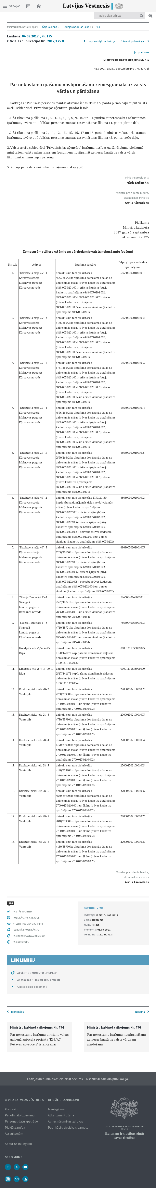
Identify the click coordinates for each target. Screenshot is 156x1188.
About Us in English (18, 1144)
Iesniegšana (56, 1109)
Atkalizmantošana (61, 1115)
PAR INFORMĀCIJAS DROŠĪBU (29, 935)
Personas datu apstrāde (21, 1121)
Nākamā (140, 1012)
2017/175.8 (55, 41)
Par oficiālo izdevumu (20, 1115)
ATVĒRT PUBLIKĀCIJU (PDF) (28, 923)
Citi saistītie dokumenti (32, 987)
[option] (39, 1037)
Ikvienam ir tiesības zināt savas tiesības (124, 1135)
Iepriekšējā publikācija (102, 41)
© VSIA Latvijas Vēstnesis (24, 1100)
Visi (98, 27)
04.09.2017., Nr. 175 (37, 36)
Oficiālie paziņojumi (63, 1100)
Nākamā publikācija (132, 41)
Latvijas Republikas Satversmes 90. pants (124, 1127)
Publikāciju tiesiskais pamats (68, 1127)
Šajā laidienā (49, 27)
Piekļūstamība (15, 1127)
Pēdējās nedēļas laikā (76, 27)
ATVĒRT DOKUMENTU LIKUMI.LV (37, 973)
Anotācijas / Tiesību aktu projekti (38, 980)
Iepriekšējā (18, 1012)
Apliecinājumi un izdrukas (65, 1121)
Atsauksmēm (14, 1133)
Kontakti (11, 1109)
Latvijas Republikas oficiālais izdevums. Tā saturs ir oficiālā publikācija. (78, 1079)
